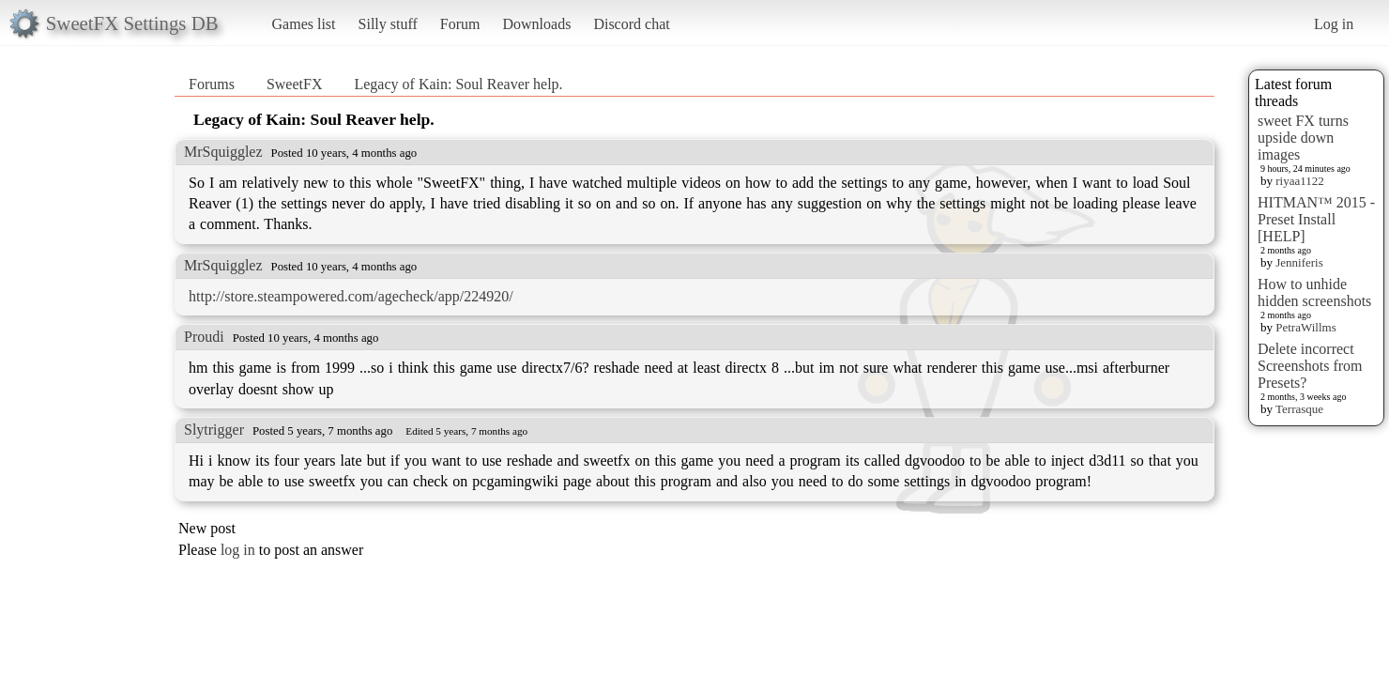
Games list (304, 24)
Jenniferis (1299, 262)
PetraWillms (1305, 327)
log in (238, 550)
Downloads (536, 24)
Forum (460, 24)
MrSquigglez (223, 152)
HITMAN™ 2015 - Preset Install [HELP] (1316, 219)
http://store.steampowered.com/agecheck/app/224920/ (351, 296)
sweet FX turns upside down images (1303, 137)
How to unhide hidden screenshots (1314, 292)
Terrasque (1299, 409)
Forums (212, 84)
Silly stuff (388, 24)
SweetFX (295, 84)
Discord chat (631, 24)
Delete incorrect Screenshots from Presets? (1310, 366)
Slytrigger (214, 430)
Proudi (204, 337)
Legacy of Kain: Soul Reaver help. (458, 84)
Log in (1333, 24)
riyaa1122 (1299, 181)
